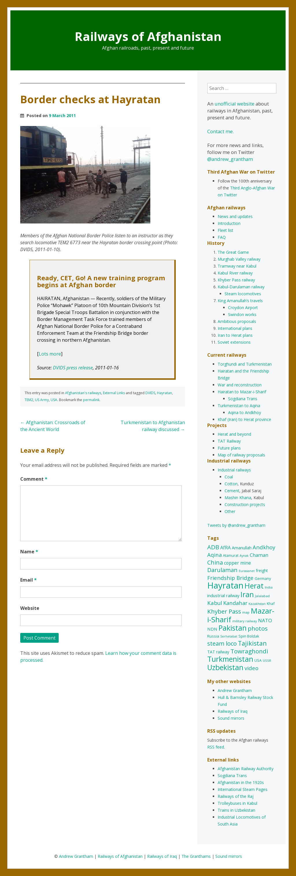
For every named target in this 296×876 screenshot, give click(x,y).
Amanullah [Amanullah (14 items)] (241, 547)
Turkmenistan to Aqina (239, 405)
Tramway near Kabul (237, 266)
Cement (232, 490)
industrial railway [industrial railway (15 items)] (223, 595)
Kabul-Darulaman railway (241, 287)
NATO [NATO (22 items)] (265, 620)
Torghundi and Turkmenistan (245, 364)
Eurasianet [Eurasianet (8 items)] (247, 571)
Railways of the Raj (236, 796)
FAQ (222, 237)
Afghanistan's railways (83, 392)
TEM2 (29, 399)
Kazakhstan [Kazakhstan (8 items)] (257, 604)
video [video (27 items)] (251, 668)
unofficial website (234, 103)
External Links (114, 392)
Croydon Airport (243, 307)
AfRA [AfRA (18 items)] (225, 547)
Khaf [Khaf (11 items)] (271, 603)
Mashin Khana (238, 497)
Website (29, 608)
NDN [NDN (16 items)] (212, 629)
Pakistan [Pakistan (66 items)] (233, 628)
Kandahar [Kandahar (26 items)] (235, 602)
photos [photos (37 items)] (258, 628)
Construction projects (245, 504)
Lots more (50, 354)
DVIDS (150, 392)
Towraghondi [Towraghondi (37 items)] (249, 651)
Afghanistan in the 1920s (241, 782)
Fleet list (225, 230)
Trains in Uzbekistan (236, 810)
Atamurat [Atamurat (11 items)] (230, 555)
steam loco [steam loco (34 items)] (222, 643)
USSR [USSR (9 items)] (267, 660)
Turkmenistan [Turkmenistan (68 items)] (230, 659)
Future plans (229, 448)
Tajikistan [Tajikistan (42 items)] (252, 643)
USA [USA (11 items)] (258, 660)
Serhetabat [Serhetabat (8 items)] (228, 636)
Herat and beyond (234, 434)
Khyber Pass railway (236, 280)
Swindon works (242, 314)
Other (230, 511)
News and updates (235, 216)
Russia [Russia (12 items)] (213, 636)
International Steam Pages (242, 789)
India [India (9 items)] (269, 587)
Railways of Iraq (232, 711)
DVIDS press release (73, 367)
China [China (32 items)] (215, 562)
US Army (42, 399)
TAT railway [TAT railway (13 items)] (218, 652)
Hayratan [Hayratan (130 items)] (225, 585)
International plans (235, 328)
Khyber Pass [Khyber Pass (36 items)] (224, 611)
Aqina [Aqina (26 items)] (214, 554)
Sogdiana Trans (242, 398)
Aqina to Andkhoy (244, 412)
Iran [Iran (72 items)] (247, 594)
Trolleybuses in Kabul (237, 803)
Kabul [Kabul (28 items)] (214, 603)
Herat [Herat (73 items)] (254, 586)
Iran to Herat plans (235, 335)
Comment (33, 479)
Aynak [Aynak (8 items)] (244, 556)
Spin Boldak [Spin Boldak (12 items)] (248, 636)
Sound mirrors (231, 718)
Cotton (231, 483)
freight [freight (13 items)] (262, 570)
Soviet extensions (234, 342)
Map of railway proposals (241, 455)
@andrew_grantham (230, 159)
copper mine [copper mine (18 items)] (237, 563)
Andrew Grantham (235, 690)
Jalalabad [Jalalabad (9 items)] (262, 596)
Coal (229, 477)
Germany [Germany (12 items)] (263, 578)
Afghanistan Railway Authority (245, 768)
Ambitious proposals (237, 321)
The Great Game (233, 252)
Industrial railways (234, 470)
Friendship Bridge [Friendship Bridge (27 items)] (230, 577)
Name (29, 551)
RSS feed (215, 747)
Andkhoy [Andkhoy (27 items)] (264, 547)
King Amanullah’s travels (240, 300)
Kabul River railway (235, 273)
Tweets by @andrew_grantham (236, 525)
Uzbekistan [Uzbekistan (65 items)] (225, 667)
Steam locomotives (243, 293)
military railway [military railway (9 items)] (244, 621)
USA (54, 399)
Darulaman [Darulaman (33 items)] (222, 570)
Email (28, 580)
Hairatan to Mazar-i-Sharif (242, 391)
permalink (91, 399)
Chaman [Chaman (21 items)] (259, 555)
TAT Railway (229, 441)
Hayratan (164, 392)
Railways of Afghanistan (148, 36)
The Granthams (196, 856)
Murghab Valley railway (239, 259)
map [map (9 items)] (245, 612)
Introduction (229, 223)
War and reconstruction (240, 385)
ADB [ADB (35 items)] (213, 547)
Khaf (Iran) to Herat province (244, 419)
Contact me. (220, 131)
